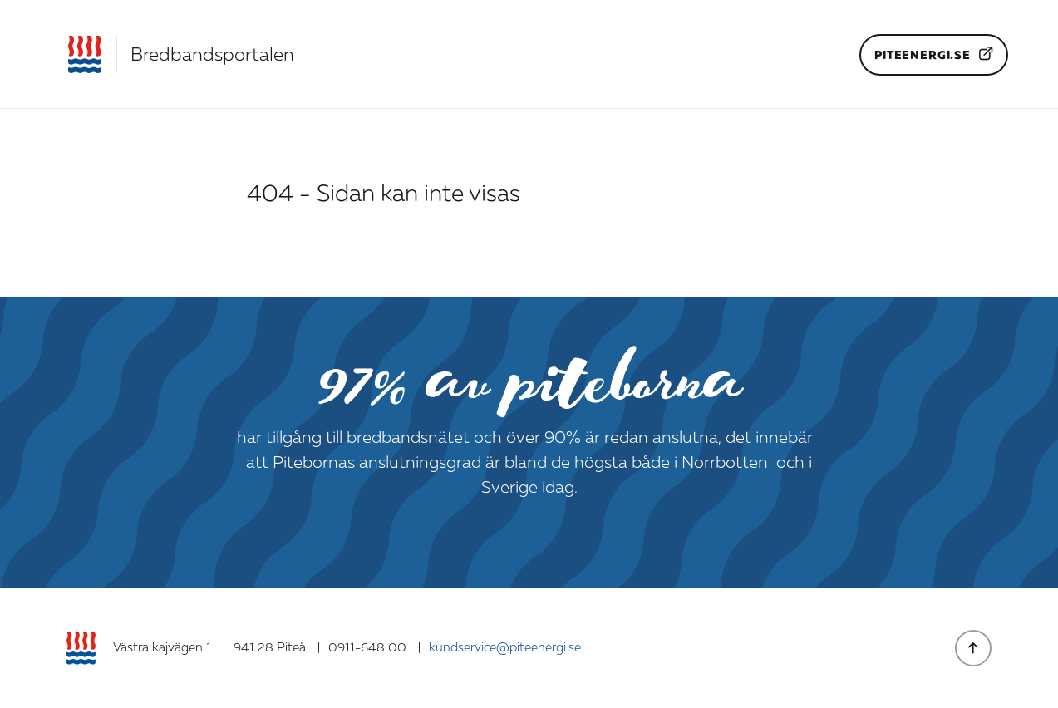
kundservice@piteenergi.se (505, 648)
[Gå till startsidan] (180, 54)
